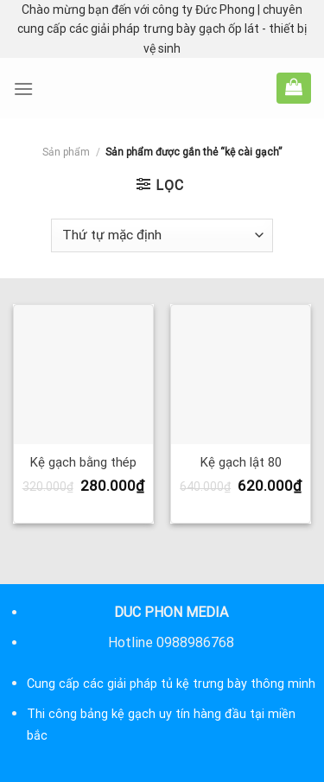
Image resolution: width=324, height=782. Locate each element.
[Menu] (23, 88)
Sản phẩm (66, 152)
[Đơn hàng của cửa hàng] (161, 235)
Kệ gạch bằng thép (83, 462)
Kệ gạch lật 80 (241, 462)
